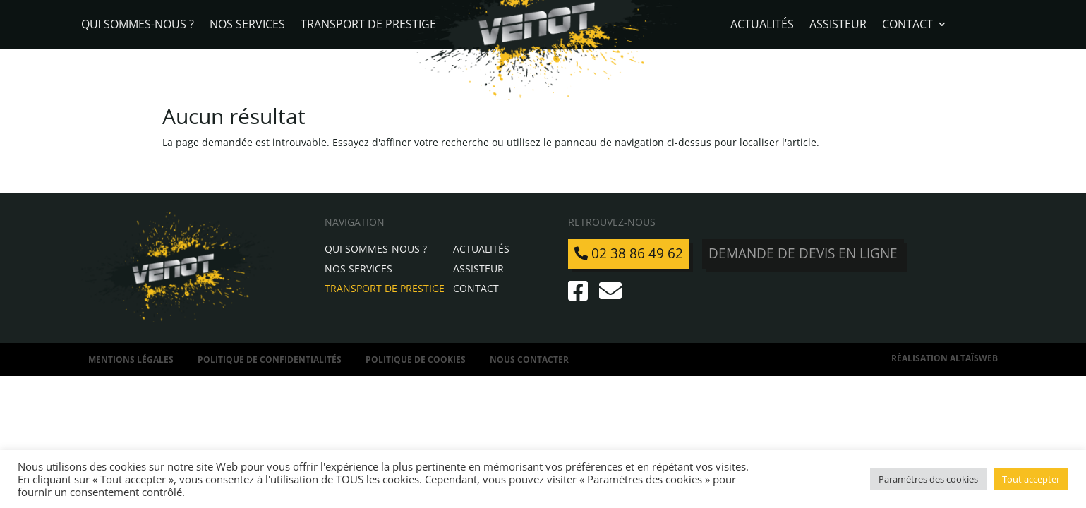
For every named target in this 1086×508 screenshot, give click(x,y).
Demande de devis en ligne (803, 253)
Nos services (247, 25)
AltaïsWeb (974, 358)
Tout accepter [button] (1031, 479)
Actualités (762, 25)
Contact (907, 25)
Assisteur (838, 25)
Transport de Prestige (368, 25)
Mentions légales (131, 359)
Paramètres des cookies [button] (928, 479)
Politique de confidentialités (270, 359)
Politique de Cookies (416, 359)
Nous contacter (529, 359)
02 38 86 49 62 (628, 253)
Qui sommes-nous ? (137, 25)
